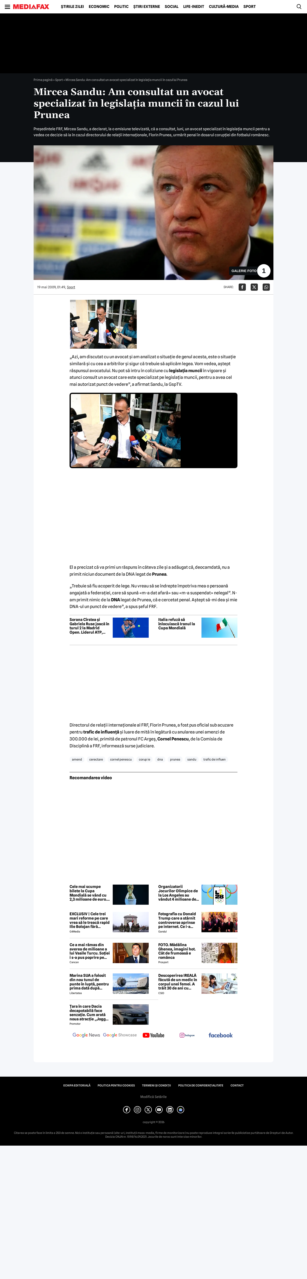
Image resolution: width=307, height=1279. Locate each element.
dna (160, 759)
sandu (191, 759)
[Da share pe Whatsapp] (266, 287)
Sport (249, 7)
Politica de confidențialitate (200, 1085)
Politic (121, 7)
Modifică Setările (153, 1097)
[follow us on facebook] (220, 1035)
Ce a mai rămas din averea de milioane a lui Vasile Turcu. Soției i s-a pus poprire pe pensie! (90, 951)
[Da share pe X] (254, 287)
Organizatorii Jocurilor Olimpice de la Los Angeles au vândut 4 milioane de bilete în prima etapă (178, 893)
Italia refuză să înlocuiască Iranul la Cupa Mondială (176, 624)
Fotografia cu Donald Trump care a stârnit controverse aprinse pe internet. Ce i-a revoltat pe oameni (177, 920)
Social (171, 7)
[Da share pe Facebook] (242, 287)
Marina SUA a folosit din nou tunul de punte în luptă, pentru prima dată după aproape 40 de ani (89, 981)
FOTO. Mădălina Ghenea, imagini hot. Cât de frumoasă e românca (177, 951)
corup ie (144, 759)
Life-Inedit (193, 7)
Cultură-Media (224, 7)
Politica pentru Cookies (116, 1085)
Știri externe (146, 7)
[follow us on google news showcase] (120, 1036)
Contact (237, 1085)
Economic (99, 7)
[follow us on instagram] (187, 1036)
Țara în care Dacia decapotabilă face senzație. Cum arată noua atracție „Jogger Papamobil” (90, 1012)
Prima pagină (43, 80)
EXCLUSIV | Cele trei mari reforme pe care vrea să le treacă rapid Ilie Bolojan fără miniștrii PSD (90, 920)
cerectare (96, 759)
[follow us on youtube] (153, 1036)
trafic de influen (214, 759)
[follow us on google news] (86, 1036)
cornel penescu (121, 759)
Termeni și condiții (156, 1085)
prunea (175, 759)
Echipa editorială (76, 1085)
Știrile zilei (72, 7)
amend (77, 759)
